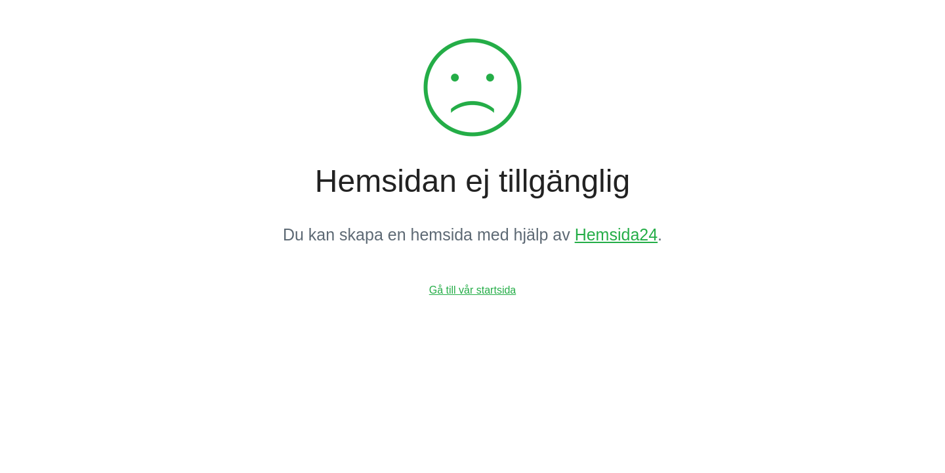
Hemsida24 (616, 234)
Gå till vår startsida (472, 290)
